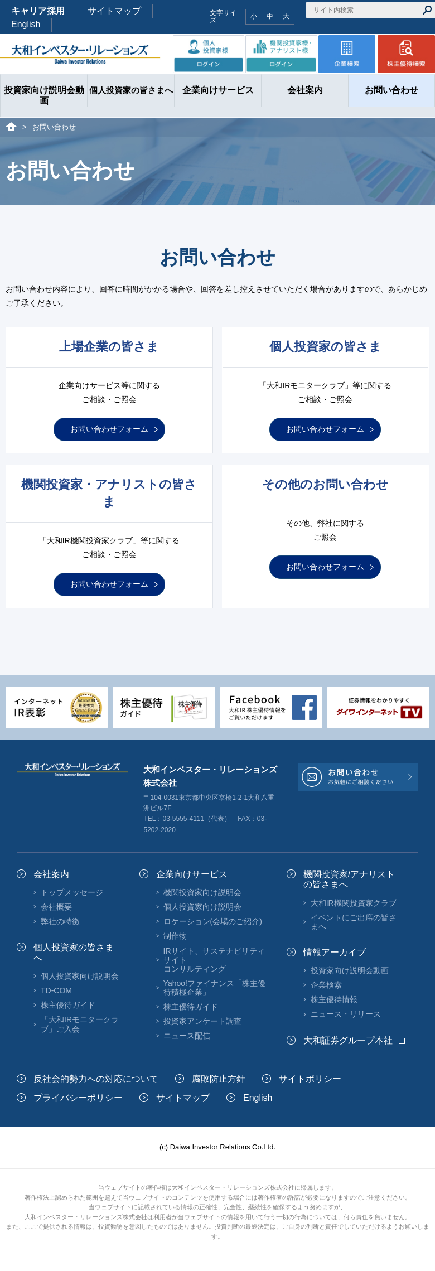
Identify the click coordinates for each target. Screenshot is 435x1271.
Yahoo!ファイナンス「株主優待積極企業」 (214, 988)
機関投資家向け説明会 (202, 892)
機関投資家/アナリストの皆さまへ (349, 879)
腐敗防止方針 (218, 1079)
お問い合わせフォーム (109, 428)
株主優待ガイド (68, 1005)
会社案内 (51, 874)
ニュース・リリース (346, 1013)
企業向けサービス (192, 874)
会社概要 (56, 906)
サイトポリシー (310, 1079)
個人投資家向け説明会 (80, 976)
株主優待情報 (334, 999)
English (25, 24)
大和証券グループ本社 (348, 1040)
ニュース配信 (186, 1035)
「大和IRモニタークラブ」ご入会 (80, 1024)
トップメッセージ (72, 892)
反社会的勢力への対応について (95, 1079)
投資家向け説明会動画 (350, 970)
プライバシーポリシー (78, 1098)
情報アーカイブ (334, 952)
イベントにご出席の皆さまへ (354, 922)
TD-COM (56, 990)
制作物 (175, 935)
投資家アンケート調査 (202, 1021)
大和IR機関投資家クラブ (354, 902)
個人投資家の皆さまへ (73, 952)
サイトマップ (114, 11)
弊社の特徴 (60, 921)
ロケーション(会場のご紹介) (212, 921)
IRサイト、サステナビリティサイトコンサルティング (214, 959)
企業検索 (326, 984)
